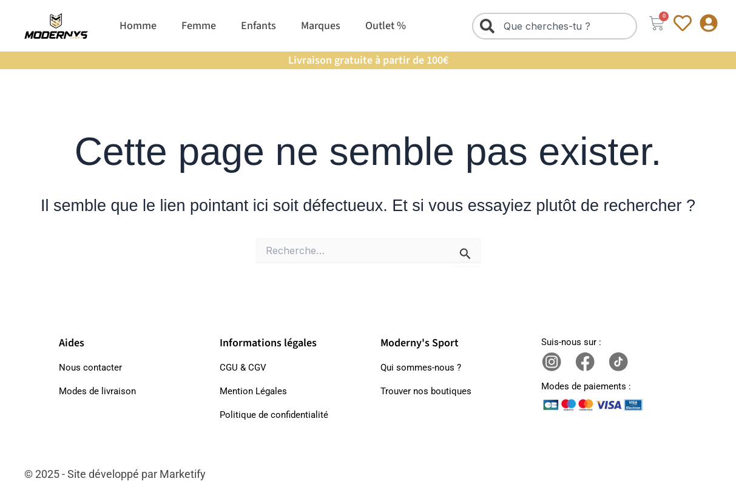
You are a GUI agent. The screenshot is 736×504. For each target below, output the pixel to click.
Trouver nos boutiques (425, 391)
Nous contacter (90, 367)
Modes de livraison (97, 391)
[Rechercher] (489, 26)
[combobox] (555, 26)
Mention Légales (253, 391)
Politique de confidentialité (274, 414)
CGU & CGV (243, 367)
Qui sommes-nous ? (420, 367)
